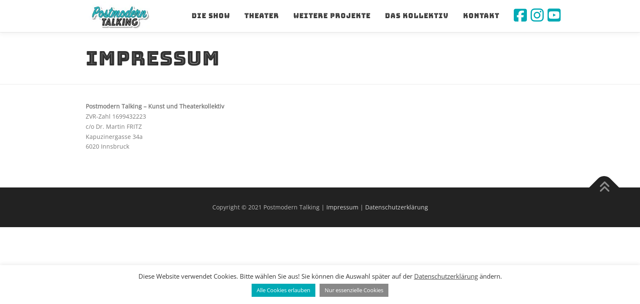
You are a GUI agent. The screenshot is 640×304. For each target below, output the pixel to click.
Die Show (211, 15)
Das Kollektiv (417, 15)
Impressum (342, 207)
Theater (261, 15)
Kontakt (481, 15)
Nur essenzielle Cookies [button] (354, 290)
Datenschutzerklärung (396, 207)
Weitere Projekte (332, 15)
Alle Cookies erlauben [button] (283, 290)
